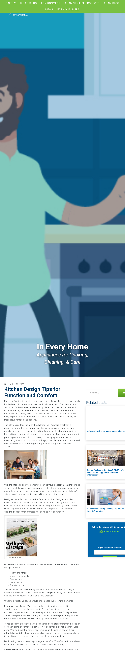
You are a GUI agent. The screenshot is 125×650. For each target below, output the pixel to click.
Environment (51, 3)
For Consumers (68, 9)
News (49, 9)
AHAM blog (111, 3)
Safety (11, 3)
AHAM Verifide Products (82, 3)
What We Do (28, 3)
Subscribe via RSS (109, 531)
